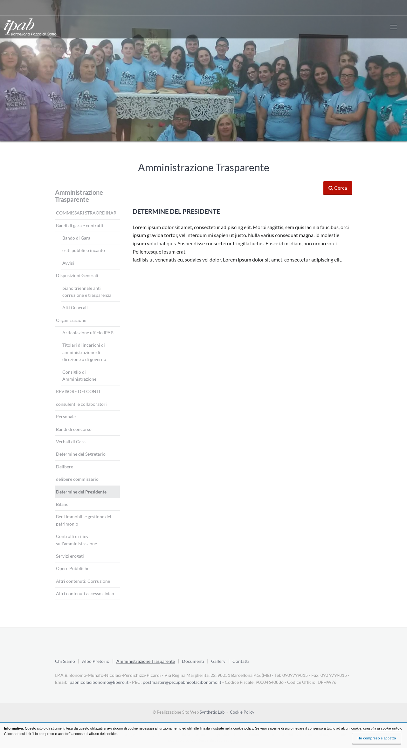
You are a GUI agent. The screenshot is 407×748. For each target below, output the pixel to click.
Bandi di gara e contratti (79, 225)
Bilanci (63, 504)
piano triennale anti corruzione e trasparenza (86, 291)
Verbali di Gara (71, 441)
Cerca (337, 188)
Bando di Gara (76, 238)
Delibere (64, 466)
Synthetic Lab (212, 712)
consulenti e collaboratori (81, 404)
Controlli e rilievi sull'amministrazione (76, 540)
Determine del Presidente (81, 491)
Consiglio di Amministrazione (79, 375)
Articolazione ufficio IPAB (88, 332)
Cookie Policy (242, 712)
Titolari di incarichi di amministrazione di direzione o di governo (84, 352)
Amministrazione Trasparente (79, 195)
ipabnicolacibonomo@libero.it (98, 682)
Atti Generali (75, 307)
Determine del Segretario (81, 454)
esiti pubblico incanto (83, 250)
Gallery (218, 661)
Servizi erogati (70, 556)
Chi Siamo (65, 661)
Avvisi (68, 263)
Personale (66, 416)
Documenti (193, 661)
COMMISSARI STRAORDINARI (87, 212)
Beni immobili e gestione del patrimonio (83, 520)
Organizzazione (71, 320)
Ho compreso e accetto (376, 738)
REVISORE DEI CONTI (78, 391)
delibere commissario (77, 479)
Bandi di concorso (74, 429)
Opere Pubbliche (72, 568)
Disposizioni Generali (77, 275)
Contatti (240, 661)
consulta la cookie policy (382, 728)
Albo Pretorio (95, 661)
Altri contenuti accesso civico (85, 593)
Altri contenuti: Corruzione (83, 581)
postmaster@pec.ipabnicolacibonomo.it (182, 682)
